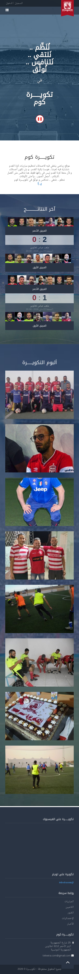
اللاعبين (70, 907)
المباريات (69, 901)
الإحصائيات (68, 918)
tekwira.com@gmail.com (57, 955)
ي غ (39, 183)
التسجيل (19, 3)
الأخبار (70, 924)
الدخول (9, 3)
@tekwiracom (66, 882)
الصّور (71, 912)
